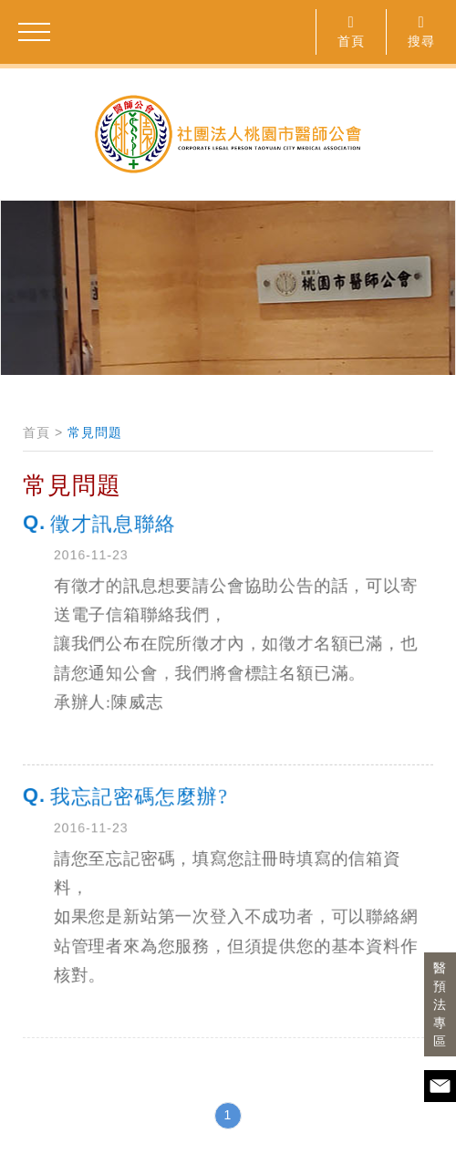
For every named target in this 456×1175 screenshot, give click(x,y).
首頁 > (43, 432)
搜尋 (421, 31)
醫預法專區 (440, 1004)
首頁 (351, 31)
